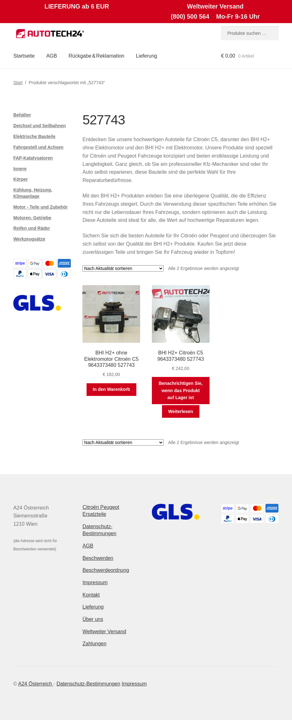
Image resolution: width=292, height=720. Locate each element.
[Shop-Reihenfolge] (123, 268)
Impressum (94, 582)
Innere (20, 168)
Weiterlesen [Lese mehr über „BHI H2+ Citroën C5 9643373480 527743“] (180, 411)
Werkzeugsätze (29, 238)
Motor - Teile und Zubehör (40, 207)
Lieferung (146, 56)
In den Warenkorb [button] (111, 389)
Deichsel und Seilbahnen (39, 125)
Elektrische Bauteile (34, 136)
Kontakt (91, 595)
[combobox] (250, 33)
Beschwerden (97, 558)
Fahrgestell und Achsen (38, 147)
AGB (51, 56)
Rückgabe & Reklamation (96, 56)
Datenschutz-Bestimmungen (88, 683)
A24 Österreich (35, 683)
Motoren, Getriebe (32, 217)
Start (18, 82)
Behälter (22, 114)
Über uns (92, 619)
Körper (20, 179)
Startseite (24, 56)
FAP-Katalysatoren (33, 157)
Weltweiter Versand (104, 631)
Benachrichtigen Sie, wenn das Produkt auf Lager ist (180, 390)
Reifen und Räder (31, 228)
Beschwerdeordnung (105, 570)
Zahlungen (94, 643)
